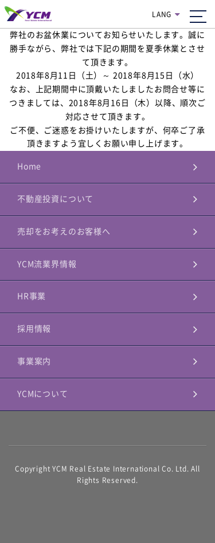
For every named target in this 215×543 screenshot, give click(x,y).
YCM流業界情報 (46, 264)
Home (29, 166)
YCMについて (42, 394)
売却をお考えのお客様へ (64, 231)
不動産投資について (55, 199)
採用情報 (34, 329)
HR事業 (31, 296)
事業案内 (34, 361)
